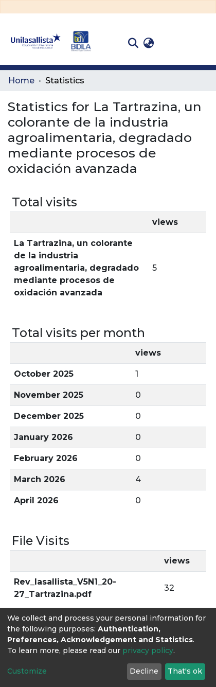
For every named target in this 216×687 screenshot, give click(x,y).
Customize (27, 671)
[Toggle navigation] (200, 43)
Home (21, 80)
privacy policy (147, 650)
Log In (172, 43)
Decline (144, 671)
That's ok (185, 671)
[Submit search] (133, 43)
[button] (148, 43)
